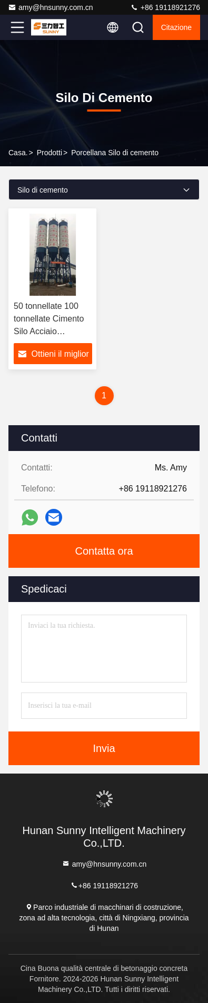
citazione (176, 27)
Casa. (18, 152)
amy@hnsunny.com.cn (50, 7)
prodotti (49, 152)
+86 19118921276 (165, 7)
